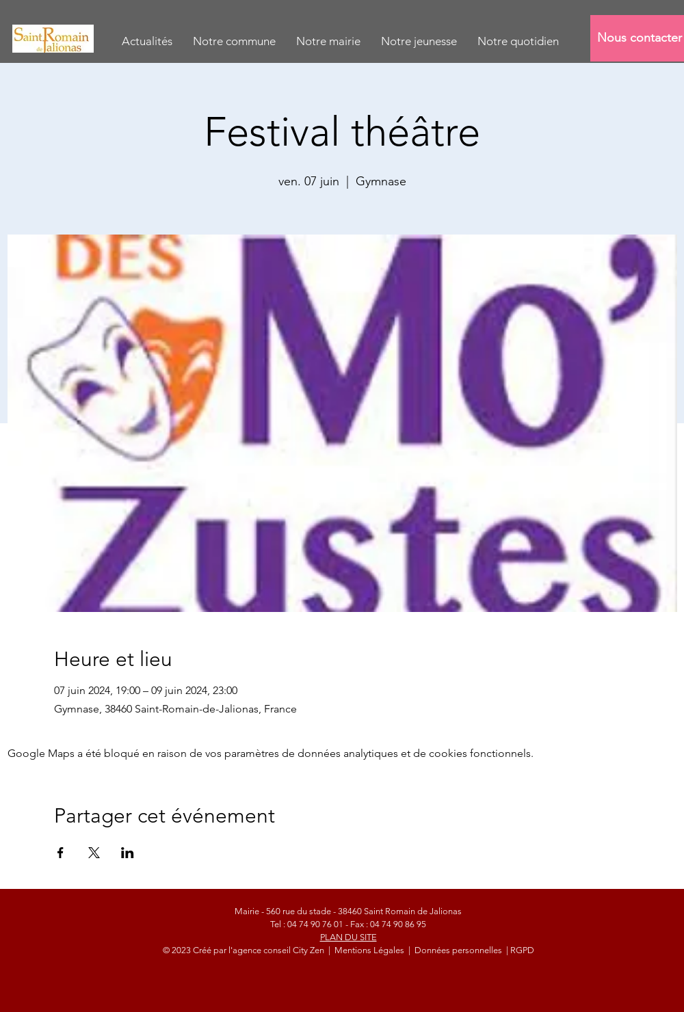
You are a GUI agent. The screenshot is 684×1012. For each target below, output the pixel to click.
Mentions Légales (370, 950)
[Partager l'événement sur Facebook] (60, 852)
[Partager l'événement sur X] (94, 852)
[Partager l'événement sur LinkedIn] (127, 852)
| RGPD (519, 950)
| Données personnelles (455, 950)
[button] (234, 41)
